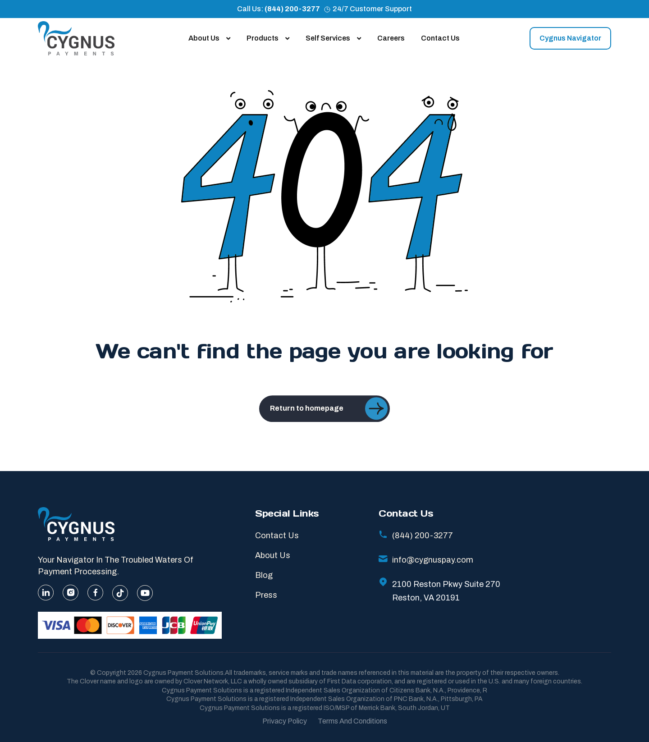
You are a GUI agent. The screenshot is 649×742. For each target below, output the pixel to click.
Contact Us (440, 38)
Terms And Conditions (352, 721)
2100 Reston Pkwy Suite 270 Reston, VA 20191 (439, 591)
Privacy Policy (284, 721)
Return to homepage (329, 422)
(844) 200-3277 (292, 9)
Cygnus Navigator (570, 38)
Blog (264, 575)
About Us (209, 38)
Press (266, 595)
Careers (391, 38)
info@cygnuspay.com (426, 559)
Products (268, 38)
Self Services (333, 38)
